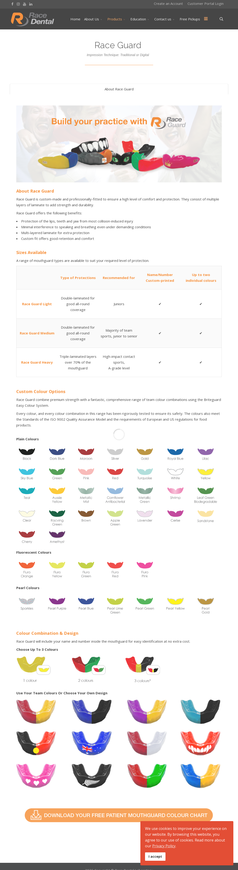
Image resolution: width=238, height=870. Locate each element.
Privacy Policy (163, 845)
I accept (155, 856)
